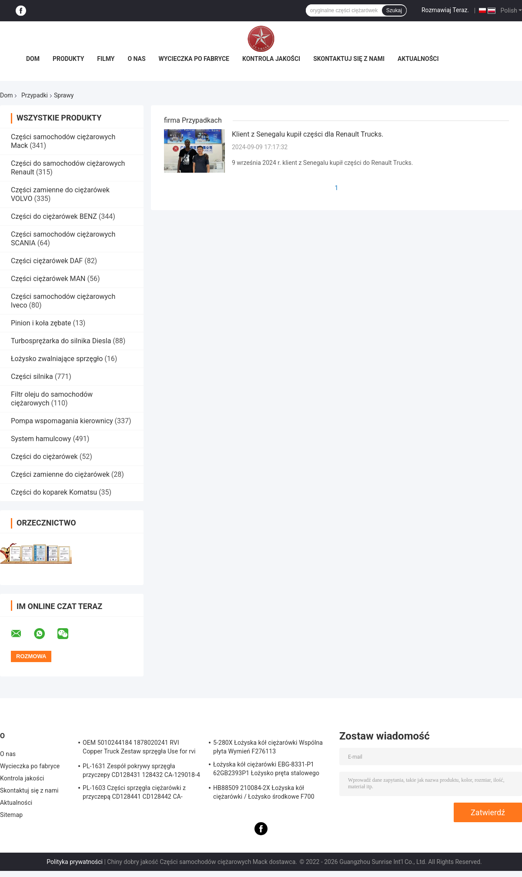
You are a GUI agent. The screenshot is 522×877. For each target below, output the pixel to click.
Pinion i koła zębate (41, 323)
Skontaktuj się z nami (349, 58)
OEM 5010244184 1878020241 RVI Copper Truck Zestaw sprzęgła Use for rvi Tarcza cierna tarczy (139, 748)
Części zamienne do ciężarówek (60, 474)
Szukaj (394, 10)
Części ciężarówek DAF (47, 261)
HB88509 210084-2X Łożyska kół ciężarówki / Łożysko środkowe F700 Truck (264, 793)
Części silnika (32, 376)
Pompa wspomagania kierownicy (62, 421)
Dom (33, 58)
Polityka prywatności (75, 861)
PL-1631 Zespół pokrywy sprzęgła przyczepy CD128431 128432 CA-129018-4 (141, 770)
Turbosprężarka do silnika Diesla (61, 341)
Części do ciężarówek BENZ (54, 216)
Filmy (105, 58)
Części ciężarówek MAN (48, 278)
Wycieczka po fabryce (194, 58)
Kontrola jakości (271, 58)
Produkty (68, 58)
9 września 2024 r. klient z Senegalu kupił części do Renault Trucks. (322, 162)
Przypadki (34, 95)
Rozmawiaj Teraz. (445, 10)
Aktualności (418, 58)
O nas (136, 58)
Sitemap (11, 814)
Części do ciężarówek (45, 456)
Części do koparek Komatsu (54, 492)
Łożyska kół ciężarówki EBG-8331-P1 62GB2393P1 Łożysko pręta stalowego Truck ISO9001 (266, 770)
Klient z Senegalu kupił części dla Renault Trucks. (307, 134)
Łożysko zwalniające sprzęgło (57, 359)
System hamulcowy (41, 439)
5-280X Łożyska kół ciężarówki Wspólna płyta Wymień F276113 (268, 747)
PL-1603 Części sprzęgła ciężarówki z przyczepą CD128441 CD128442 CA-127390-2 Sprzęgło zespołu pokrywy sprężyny (134, 793)
